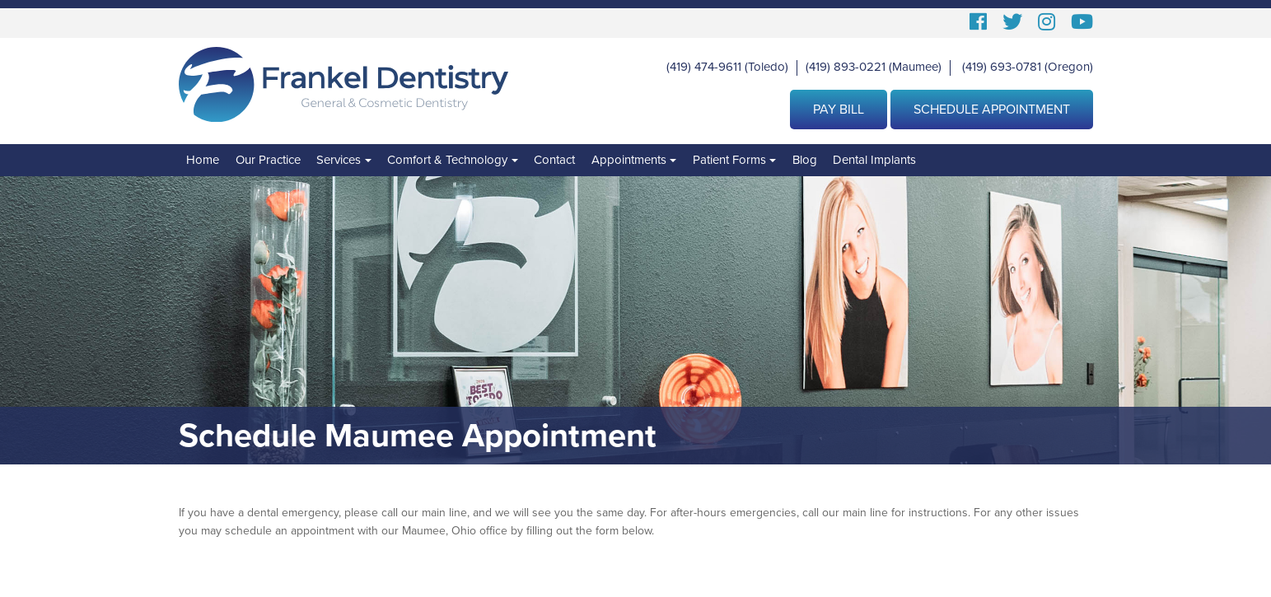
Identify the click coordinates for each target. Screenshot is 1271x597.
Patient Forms (729, 159)
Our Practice (268, 159)
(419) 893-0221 (845, 66)
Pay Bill (838, 109)
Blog (804, 159)
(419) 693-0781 (1001, 66)
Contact (554, 159)
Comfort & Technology (447, 159)
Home (202, 159)
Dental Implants (874, 159)
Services (338, 159)
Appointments (628, 159)
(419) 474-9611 (703, 66)
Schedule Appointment (992, 109)
